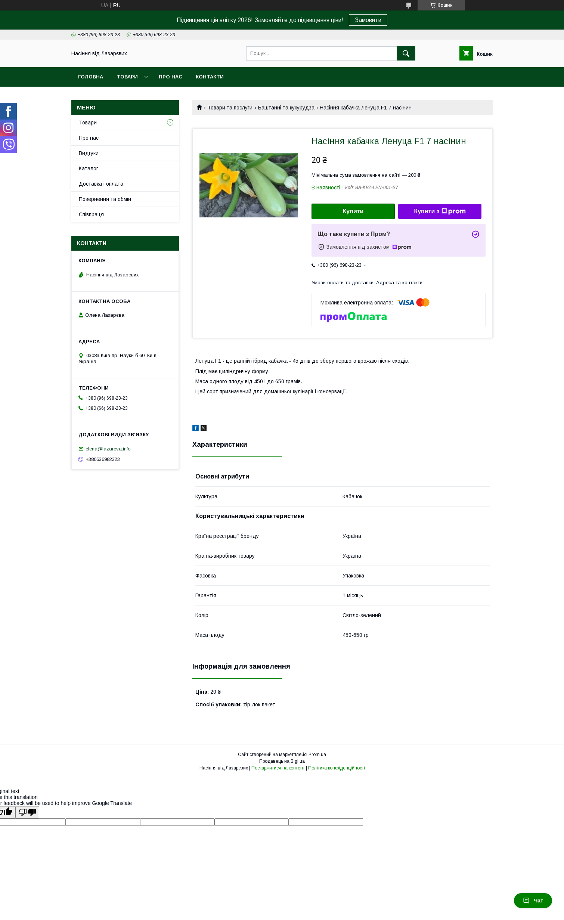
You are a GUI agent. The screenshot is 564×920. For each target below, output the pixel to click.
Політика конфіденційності (336, 768)
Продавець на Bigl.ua (282, 761)
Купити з (439, 211)
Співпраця (91, 214)
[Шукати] (406, 53)
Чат (533, 900)
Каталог (88, 168)
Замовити (368, 20)
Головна (90, 77)
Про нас (170, 77)
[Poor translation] (27, 812)
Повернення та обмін (105, 199)
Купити (353, 211)
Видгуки (89, 153)
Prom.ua (317, 754)
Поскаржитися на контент (278, 768)
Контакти (210, 77)
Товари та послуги (229, 108)
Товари (127, 77)
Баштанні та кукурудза (286, 108)
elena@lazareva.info (108, 449)
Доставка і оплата (101, 184)
